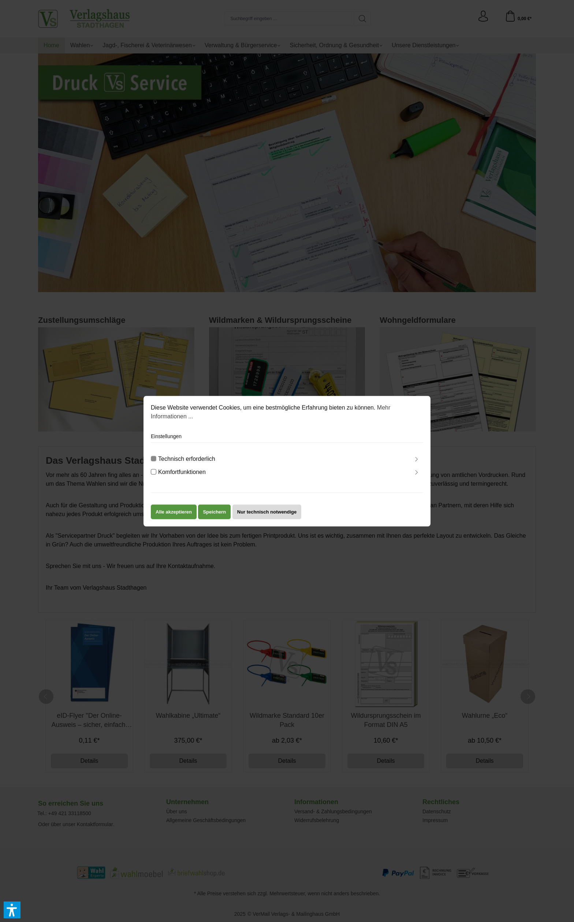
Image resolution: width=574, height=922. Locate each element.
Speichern (214, 513)
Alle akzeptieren (174, 513)
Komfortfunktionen (182, 474)
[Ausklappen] (416, 462)
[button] (12, 910)
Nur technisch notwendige (267, 513)
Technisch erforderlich (186, 461)
